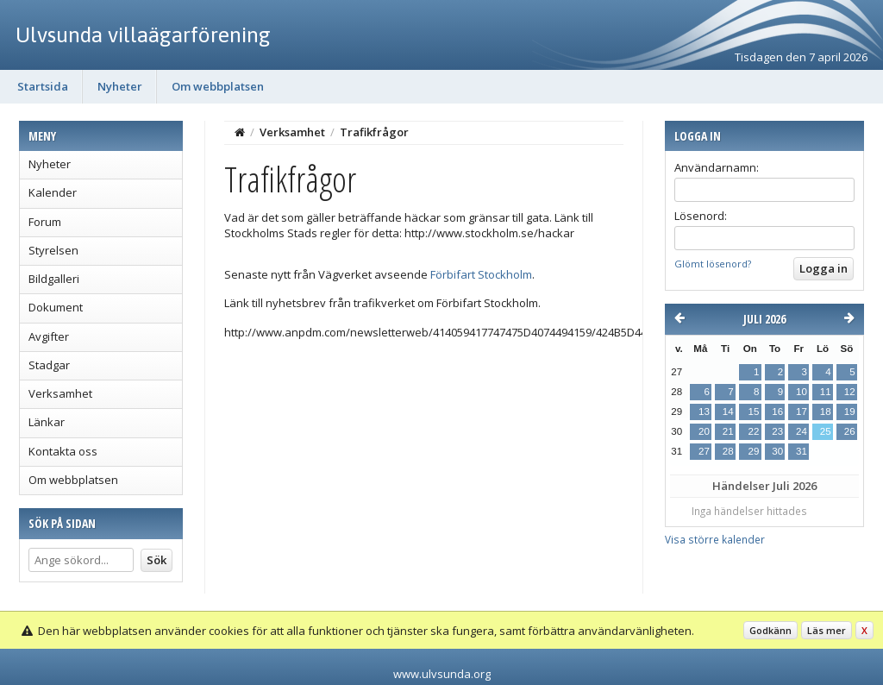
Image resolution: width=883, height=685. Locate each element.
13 (704, 411)
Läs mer (826, 630)
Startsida (42, 86)
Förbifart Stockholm (481, 274)
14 (728, 411)
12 (849, 391)
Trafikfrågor (374, 132)
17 (801, 411)
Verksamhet (60, 393)
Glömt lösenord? (712, 263)
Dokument (55, 307)
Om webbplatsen (218, 86)
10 (801, 391)
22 (753, 431)
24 (801, 431)
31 (801, 451)
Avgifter (48, 336)
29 (753, 451)
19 (849, 411)
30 (777, 451)
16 (777, 411)
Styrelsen (53, 250)
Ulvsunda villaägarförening (143, 34)
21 (728, 431)
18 (825, 411)
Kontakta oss (62, 451)
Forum (44, 221)
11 (825, 391)
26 (849, 431)
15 (753, 411)
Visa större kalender (715, 539)
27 (704, 451)
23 (777, 431)
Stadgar (49, 365)
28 (728, 451)
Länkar (46, 422)
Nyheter (119, 86)
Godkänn (770, 630)
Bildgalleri (53, 278)
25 (825, 431)
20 (704, 431)
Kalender (52, 192)
